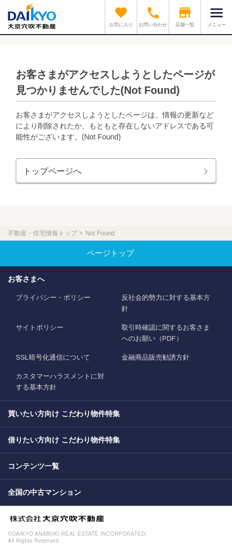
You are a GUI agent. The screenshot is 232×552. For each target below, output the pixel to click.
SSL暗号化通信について (53, 357)
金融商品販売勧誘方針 (155, 357)
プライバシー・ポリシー (53, 297)
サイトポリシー (39, 327)
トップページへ (52, 171)
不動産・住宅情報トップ (42, 233)
